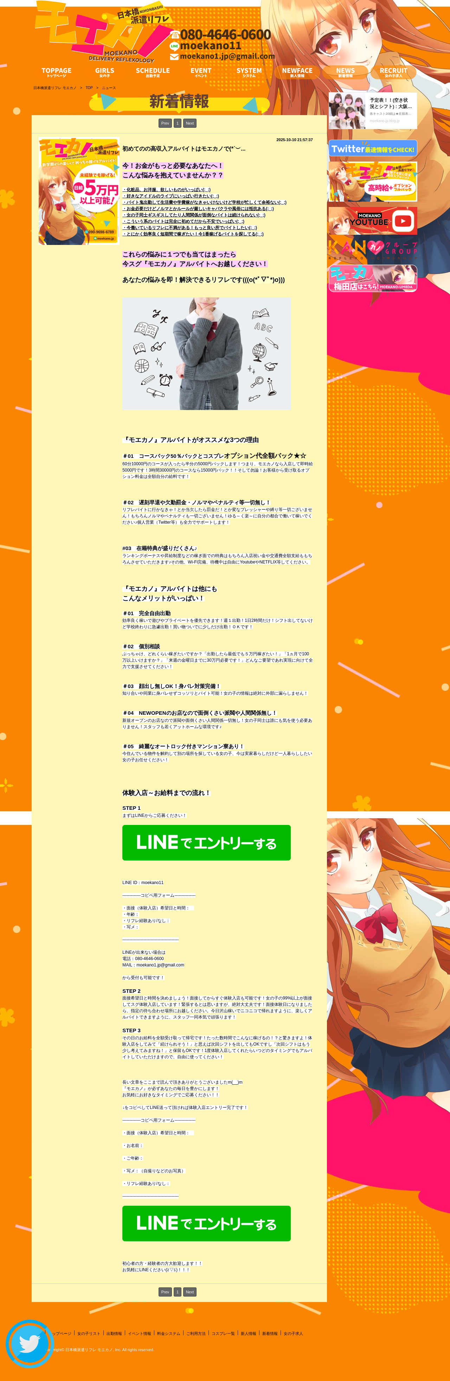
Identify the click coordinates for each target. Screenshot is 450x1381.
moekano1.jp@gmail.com (160, 965)
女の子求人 (293, 1333)
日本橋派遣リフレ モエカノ (89, 1350)
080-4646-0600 (149, 958)
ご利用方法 (196, 1333)
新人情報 (248, 1333)
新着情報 (270, 1333)
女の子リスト (89, 1333)
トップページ (59, 1333)
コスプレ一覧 (223, 1333)
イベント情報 (139, 1333)
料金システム (168, 1333)
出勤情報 (114, 1333)
